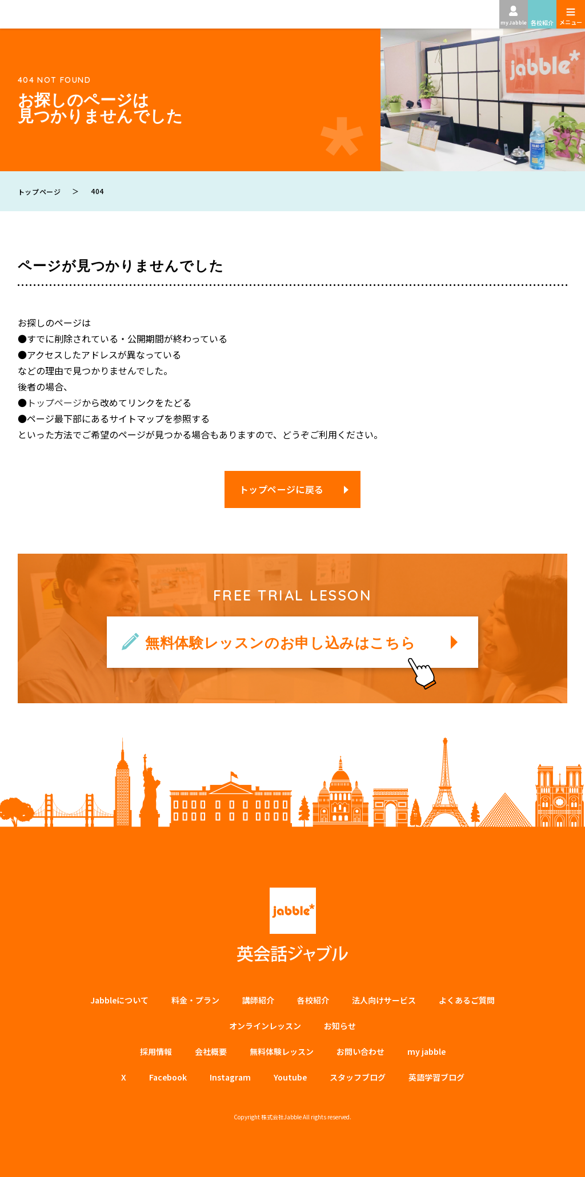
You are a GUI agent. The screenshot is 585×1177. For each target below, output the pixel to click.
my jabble (426, 1051)
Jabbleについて (119, 1000)
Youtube (290, 1077)
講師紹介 (258, 1000)
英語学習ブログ (436, 1077)
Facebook (168, 1077)
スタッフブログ (358, 1077)
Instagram (230, 1077)
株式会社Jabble (281, 1116)
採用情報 (156, 1051)
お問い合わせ (360, 1051)
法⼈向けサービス (384, 1000)
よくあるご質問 (467, 1000)
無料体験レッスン (282, 1051)
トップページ (54, 402)
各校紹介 (313, 1000)
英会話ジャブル (292, 925)
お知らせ (340, 1025)
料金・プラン (195, 1000)
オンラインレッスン (265, 1025)
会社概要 (211, 1051)
